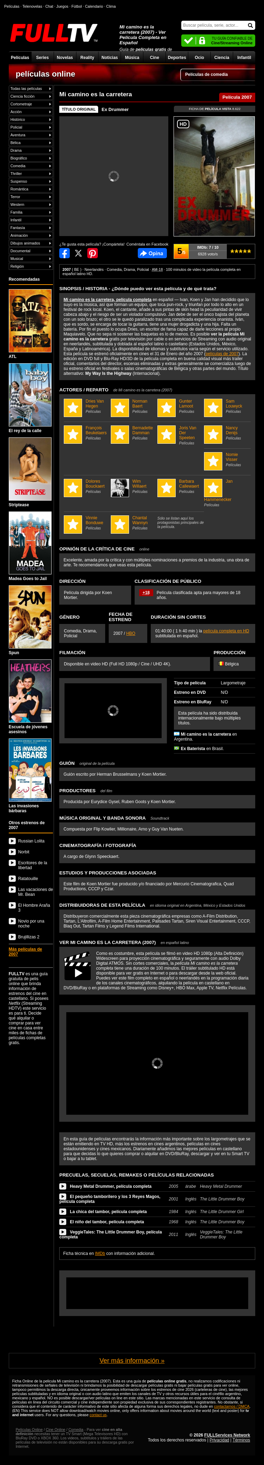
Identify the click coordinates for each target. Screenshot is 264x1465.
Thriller (16, 173)
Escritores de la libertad (32, 865)
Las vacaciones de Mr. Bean (35, 892)
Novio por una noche (31, 924)
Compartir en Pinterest (92, 253)
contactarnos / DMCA (231, 1406)
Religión (17, 266)
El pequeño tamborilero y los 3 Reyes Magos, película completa (109, 1199)
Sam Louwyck (226, 406)
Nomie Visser (226, 459)
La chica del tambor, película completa (108, 1211)
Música (132, 57)
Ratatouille (28, 878)
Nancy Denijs (226, 432)
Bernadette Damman (133, 432)
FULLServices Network (227, 1435)
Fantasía (18, 228)
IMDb (100, 1253)
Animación (19, 235)
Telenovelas (32, 6)
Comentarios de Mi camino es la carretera (152, 253)
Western (17, 204)
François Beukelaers (86, 432)
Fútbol (77, 6)
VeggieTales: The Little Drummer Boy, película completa (110, 1234)
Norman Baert (133, 406)
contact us (98, 1415)
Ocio (199, 57)
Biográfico (19, 158)
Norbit (23, 851)
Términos (241, 1440)
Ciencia (221, 57)
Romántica (19, 189)
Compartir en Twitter (78, 253)
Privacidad (219, 1440)
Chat (49, 6)
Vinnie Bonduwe (86, 522)
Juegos (62, 6)
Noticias (110, 57)
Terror (15, 197)
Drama (16, 150)
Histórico (18, 119)
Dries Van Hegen (86, 406)
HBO (130, 633)
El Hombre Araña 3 (34, 908)
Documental (21, 251)
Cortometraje (21, 104)
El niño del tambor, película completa (107, 1221)
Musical (17, 258)
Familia (16, 212)
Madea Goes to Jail (30, 546)
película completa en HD (226, 631)
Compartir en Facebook (64, 253)
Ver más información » (132, 1360)
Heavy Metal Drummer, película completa (110, 1186)
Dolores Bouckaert (86, 486)
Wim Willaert (133, 486)
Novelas (65, 57)
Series (42, 57)
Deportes (177, 57)
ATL (30, 324)
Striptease (30, 472)
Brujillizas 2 (29, 937)
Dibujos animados (25, 243)
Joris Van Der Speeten (179, 435)
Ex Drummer (115, 109)
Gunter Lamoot (179, 406)
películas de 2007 (221, 353)
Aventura (18, 135)
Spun (30, 620)
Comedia (18, 166)
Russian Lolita (31, 841)
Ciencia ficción (23, 96)
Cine (154, 57)
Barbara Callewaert (179, 486)
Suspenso (19, 181)
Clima (111, 6)
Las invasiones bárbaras (30, 775)
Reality (87, 57)
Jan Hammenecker (226, 493)
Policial (16, 127)
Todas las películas (26, 88)
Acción (16, 112)
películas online (45, 73)
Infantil (244, 57)
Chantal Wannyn (133, 522)
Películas (20, 57)
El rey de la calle (30, 398)
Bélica (16, 143)
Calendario (94, 6)
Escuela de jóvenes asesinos (30, 696)
